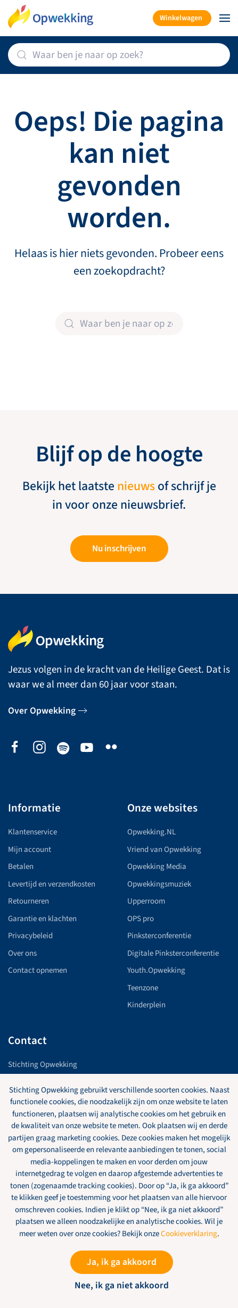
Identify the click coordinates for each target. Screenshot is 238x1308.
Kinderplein (146, 1005)
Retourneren (28, 901)
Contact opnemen (37, 970)
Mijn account (29, 849)
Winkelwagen (181, 18)
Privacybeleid (30, 935)
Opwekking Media (156, 866)
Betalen (21, 866)
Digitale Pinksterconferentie (173, 953)
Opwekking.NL (151, 832)
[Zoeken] (119, 55)
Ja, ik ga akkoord (122, 1262)
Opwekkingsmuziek (159, 884)
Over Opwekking (42, 710)
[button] (224, 18)
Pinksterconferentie (159, 935)
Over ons (22, 953)
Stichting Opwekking (42, 1064)
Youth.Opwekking (156, 970)
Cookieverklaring (189, 1233)
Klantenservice (32, 832)
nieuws (136, 486)
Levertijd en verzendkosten (51, 884)
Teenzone (142, 988)
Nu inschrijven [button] (119, 548)
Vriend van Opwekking (164, 849)
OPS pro (140, 918)
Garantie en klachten (42, 918)
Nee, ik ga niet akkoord (122, 1285)
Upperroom (146, 901)
